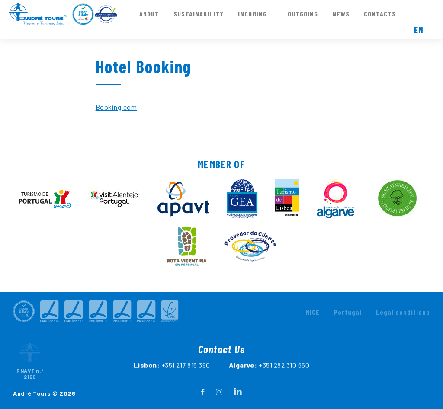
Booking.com (116, 107)
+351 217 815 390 (185, 377)
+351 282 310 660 (284, 377)
